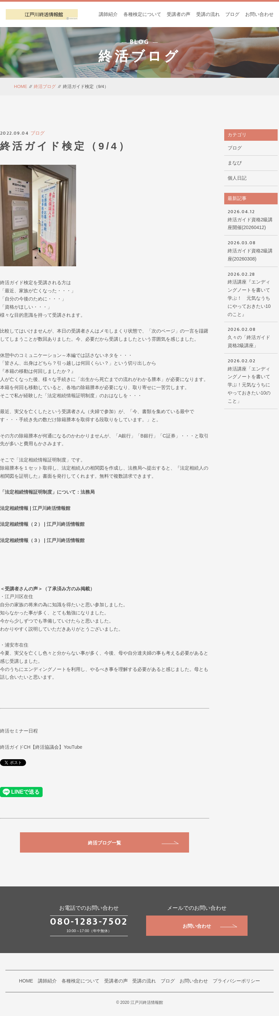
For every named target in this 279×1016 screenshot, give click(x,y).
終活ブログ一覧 (133, 842)
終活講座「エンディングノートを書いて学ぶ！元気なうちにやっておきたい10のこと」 (251, 380)
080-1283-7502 (89, 921)
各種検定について (142, 14)
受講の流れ (208, 14)
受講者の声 (178, 14)
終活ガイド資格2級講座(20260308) (251, 250)
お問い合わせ (259, 14)
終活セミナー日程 (19, 730)
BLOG (139, 42)
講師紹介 (108, 14)
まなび (235, 162)
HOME (20, 86)
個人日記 (237, 178)
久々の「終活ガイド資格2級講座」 (251, 336)
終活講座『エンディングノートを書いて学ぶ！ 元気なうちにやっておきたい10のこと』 (251, 293)
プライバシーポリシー (236, 981)
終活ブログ (45, 86)
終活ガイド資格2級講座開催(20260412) (251, 219)
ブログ (232, 14)
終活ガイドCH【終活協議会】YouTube (41, 747)
